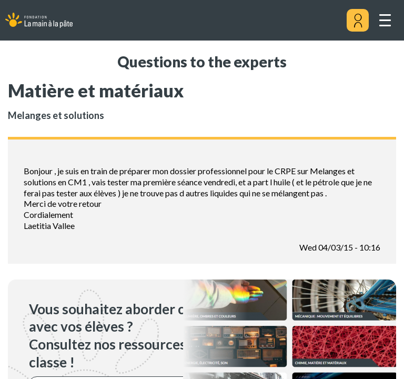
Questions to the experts (202, 62)
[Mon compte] (358, 20)
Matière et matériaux (96, 90)
